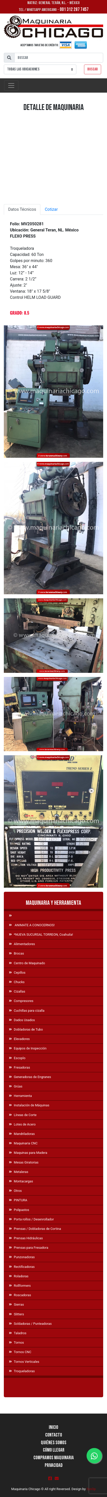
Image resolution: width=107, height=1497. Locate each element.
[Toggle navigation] (11, 85)
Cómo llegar (53, 1450)
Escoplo (17, 1058)
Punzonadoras (22, 1257)
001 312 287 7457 (74, 10)
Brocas (16, 953)
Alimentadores (22, 944)
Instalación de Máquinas (29, 1105)
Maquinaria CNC (23, 1143)
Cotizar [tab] (51, 209)
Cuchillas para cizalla (26, 1010)
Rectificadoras (22, 1267)
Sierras (16, 1304)
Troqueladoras (22, 1371)
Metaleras (18, 1172)
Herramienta (20, 1096)
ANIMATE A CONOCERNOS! (32, 925)
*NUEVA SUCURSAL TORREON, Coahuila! (41, 934)
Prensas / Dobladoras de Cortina (35, 1229)
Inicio (53, 1427)
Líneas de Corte (23, 1115)
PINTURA (18, 1200)
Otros (15, 1191)
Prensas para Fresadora (28, 1247)
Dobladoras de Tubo (26, 1029)
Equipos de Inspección (27, 1048)
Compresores (21, 1001)
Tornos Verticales (24, 1362)
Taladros (17, 1333)
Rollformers (20, 1286)
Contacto (53, 1435)
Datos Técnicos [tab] (22, 209)
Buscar (92, 69)
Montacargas (21, 1181)
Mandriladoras (22, 1134)
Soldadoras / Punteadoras (30, 1324)
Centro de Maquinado (27, 963)
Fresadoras (19, 1067)
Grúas (15, 1086)
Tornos (16, 1342)
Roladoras (18, 1276)
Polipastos (19, 1210)
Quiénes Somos (53, 1443)
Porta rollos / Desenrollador (31, 1219)
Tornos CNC (20, 1352)
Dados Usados (22, 1020)
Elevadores (19, 1039)
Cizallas (17, 991)
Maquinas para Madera (28, 1153)
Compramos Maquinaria (53, 1458)
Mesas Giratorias (24, 1162)
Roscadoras (20, 1295)
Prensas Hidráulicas (26, 1238)
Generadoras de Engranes (30, 1077)
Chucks (17, 982)
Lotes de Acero (22, 1124)
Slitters (16, 1314)
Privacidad (54, 1465)
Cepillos (17, 972)
